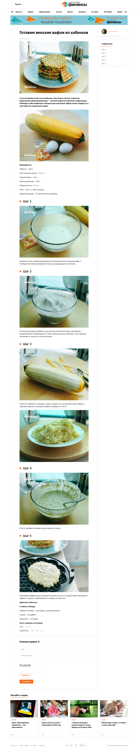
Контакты (34, 745)
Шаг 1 (104, 49)
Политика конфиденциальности (117, 745)
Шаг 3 (104, 56)
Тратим (59, 12)
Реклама (42, 745)
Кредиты (82, 12)
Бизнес (70, 12)
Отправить (26, 681)
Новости (19, 12)
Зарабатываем (44, 12)
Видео (120, 12)
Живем (30, 12)
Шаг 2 (104, 53)
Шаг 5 (104, 63)
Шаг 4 (104, 60)
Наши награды (24, 745)
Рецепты (28, 626)
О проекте (13, 745)
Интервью (108, 12)
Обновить (25, 675)
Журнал (18, 4)
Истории (95, 12)
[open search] (126, 12)
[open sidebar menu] (12, 12)
